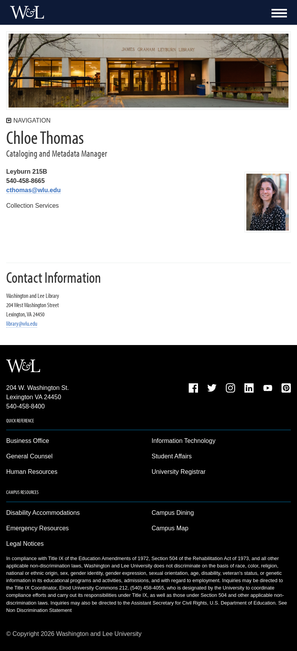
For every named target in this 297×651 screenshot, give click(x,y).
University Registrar (179, 471)
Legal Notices (25, 543)
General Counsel (29, 456)
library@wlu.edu (21, 323)
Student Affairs (172, 456)
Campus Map (170, 528)
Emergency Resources (37, 528)
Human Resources (32, 471)
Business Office (27, 440)
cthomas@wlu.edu (33, 190)
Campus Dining (173, 512)
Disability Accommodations (43, 512)
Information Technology (183, 440)
